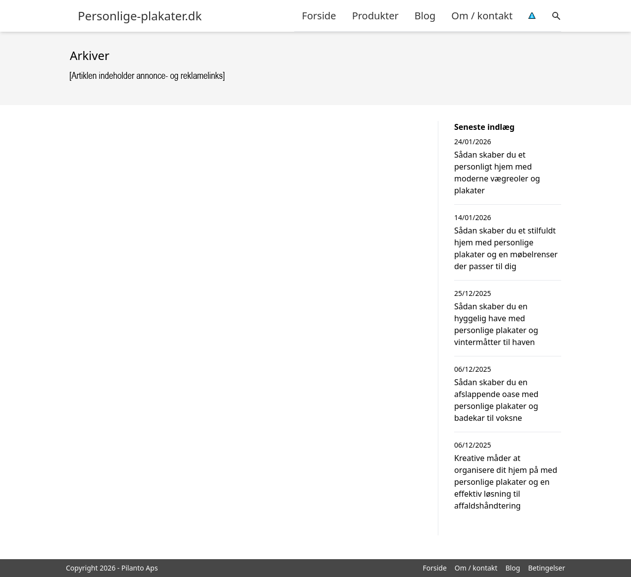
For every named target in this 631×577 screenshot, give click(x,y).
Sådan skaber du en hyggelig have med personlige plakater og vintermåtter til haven (496, 324)
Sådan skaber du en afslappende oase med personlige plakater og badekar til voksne (496, 400)
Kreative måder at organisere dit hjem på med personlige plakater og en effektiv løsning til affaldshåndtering (505, 482)
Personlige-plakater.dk (140, 16)
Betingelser (546, 568)
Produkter (375, 15)
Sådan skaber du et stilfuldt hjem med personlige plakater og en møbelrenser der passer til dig (506, 248)
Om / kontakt (482, 15)
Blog (425, 15)
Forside (319, 15)
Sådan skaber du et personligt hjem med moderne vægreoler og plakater (497, 172)
